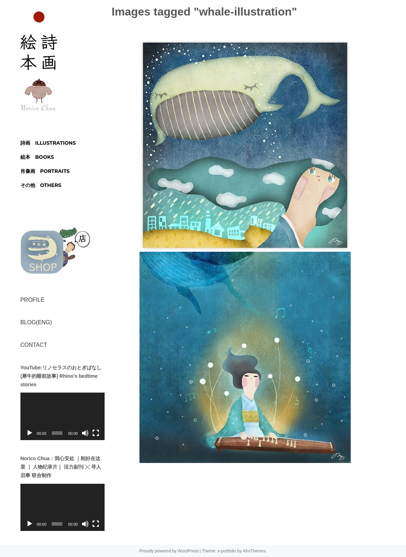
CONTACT (33, 345)
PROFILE (32, 300)
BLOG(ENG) (36, 322)
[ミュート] (85, 433)
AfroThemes (254, 551)
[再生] (29, 433)
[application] (62, 416)
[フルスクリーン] (95, 433)
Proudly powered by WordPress (169, 551)
